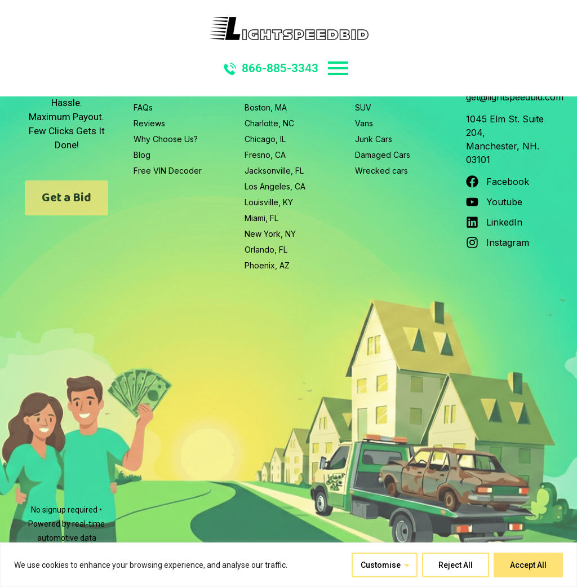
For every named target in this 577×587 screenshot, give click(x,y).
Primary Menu (338, 68)
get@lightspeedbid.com (514, 97)
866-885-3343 (271, 68)
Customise (381, 565)
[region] (288, 564)
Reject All (455, 565)
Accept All (528, 565)
